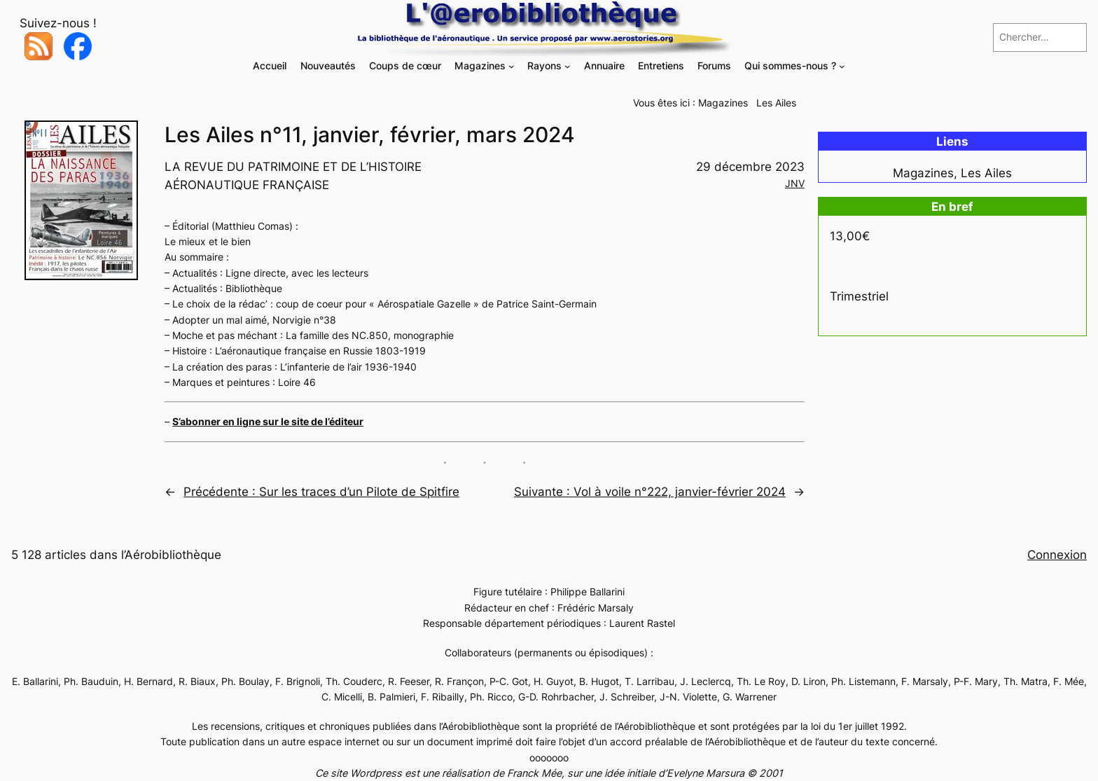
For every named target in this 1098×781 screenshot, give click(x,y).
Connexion (1057, 555)
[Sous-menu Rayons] (567, 66)
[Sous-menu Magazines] (511, 66)
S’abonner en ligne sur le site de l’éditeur (267, 421)
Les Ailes (776, 103)
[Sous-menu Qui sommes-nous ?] (842, 66)
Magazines (723, 103)
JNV (795, 183)
